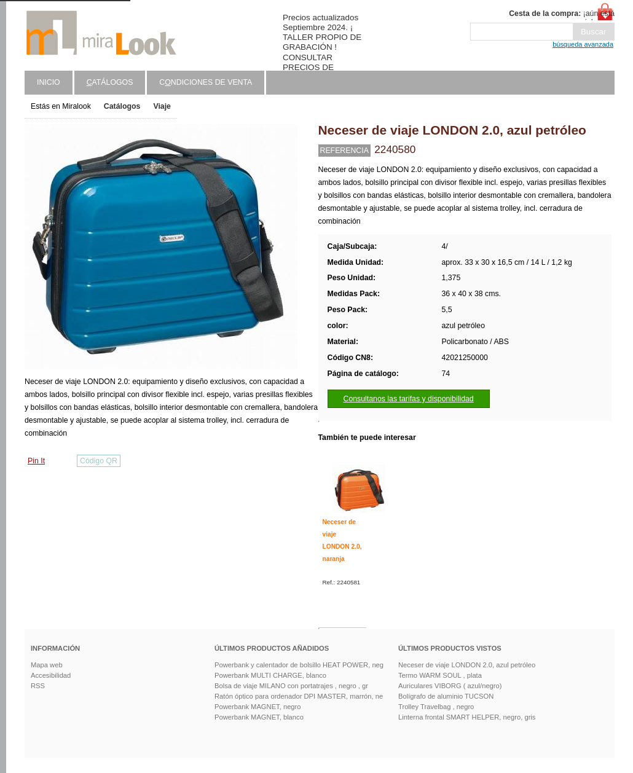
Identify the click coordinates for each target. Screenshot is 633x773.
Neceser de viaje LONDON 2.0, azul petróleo (466, 665)
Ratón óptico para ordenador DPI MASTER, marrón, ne (298, 696)
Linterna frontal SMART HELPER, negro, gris (466, 717)
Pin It (36, 461)
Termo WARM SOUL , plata (440, 675)
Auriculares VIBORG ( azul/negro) (450, 685)
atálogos (110, 82)
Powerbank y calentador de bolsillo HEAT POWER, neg (298, 665)
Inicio (48, 82)
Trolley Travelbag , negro (436, 706)
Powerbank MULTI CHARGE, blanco (270, 675)
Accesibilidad (51, 675)
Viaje (162, 106)
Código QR (98, 461)
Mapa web (47, 665)
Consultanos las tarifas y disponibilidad (409, 398)
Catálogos (122, 106)
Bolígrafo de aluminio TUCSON (445, 696)
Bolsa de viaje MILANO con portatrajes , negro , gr (291, 685)
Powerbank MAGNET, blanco (259, 717)
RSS (38, 685)
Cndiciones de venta (205, 82)
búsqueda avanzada (582, 44)
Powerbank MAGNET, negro (257, 706)
